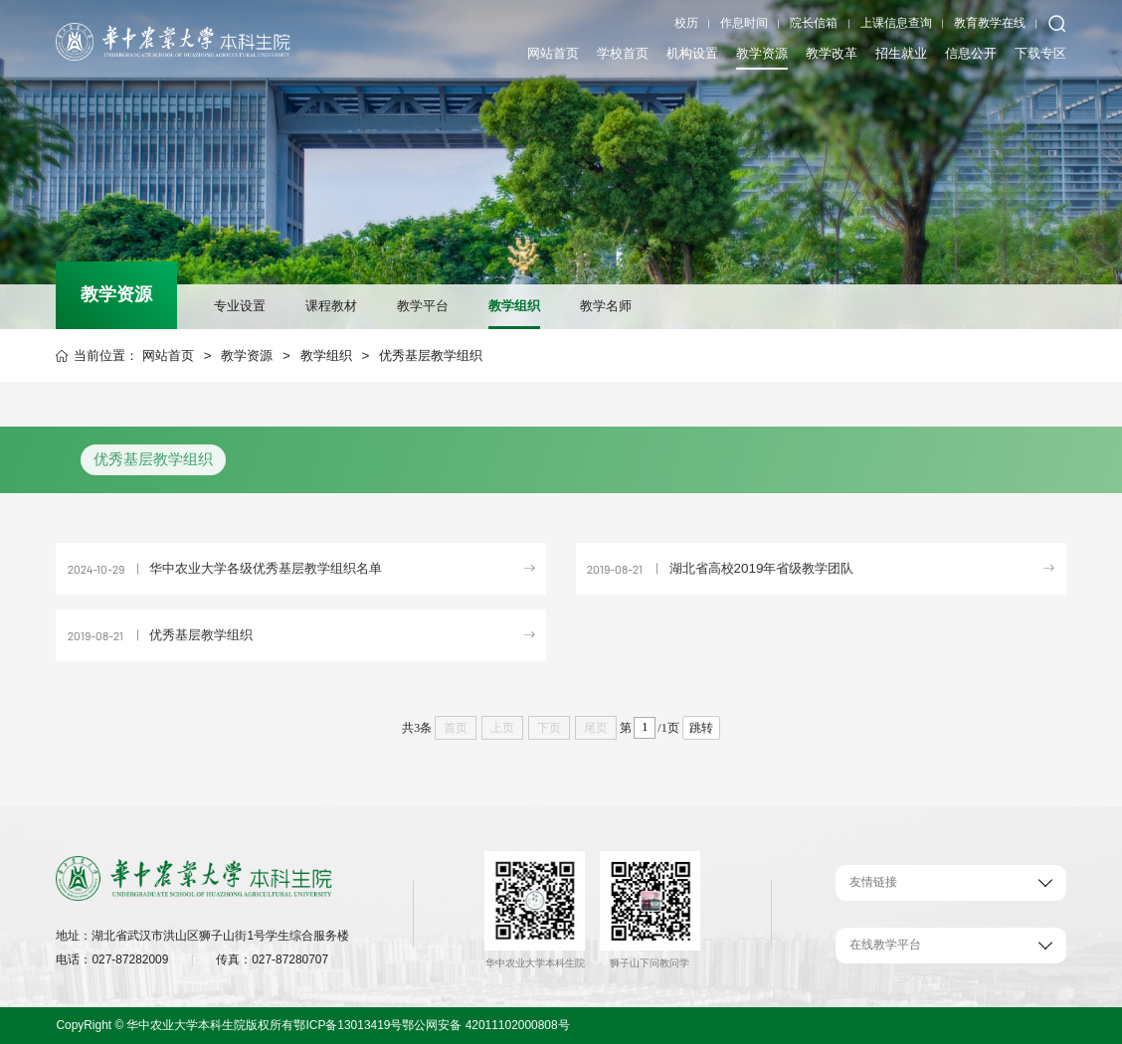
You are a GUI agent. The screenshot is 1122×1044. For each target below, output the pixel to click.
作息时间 (744, 23)
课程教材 (331, 305)
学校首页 (623, 51)
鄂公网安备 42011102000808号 (485, 1025)
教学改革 (831, 51)
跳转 (701, 728)
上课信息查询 (896, 23)
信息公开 (971, 51)
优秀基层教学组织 (430, 355)
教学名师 (606, 305)
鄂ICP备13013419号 (347, 1025)
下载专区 (1040, 51)
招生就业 (901, 51)
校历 (686, 23)
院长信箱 (814, 23)
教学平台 (423, 305)
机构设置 (692, 51)
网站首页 (553, 51)
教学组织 (514, 305)
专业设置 (240, 305)
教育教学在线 (990, 23)
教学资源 (762, 51)
